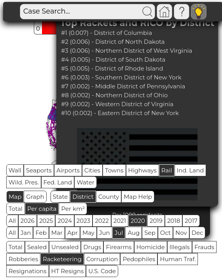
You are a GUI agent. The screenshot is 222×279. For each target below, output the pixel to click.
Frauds (204, 247)
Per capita (42, 208)
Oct (165, 232)
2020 (138, 220)
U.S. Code (102, 271)
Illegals (180, 247)
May (88, 232)
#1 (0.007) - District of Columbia (106, 32)
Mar (57, 232)
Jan (26, 232)
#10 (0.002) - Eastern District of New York (120, 113)
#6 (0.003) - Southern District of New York (121, 77)
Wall (15, 170)
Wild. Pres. (24, 182)
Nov (181, 232)
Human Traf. (178, 259)
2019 (156, 220)
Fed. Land (58, 182)
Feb (40, 232)
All (12, 220)
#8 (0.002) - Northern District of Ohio (114, 95)
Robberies (23, 259)
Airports (68, 170)
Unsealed (65, 247)
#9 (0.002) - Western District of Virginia (117, 104)
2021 (120, 220)
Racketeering (62, 259)
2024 (65, 220)
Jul (119, 232)
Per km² (73, 208)
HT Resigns (67, 271)
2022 (101, 220)
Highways (142, 170)
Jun (104, 232)
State (60, 196)
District (82, 196)
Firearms (118, 247)
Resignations (28, 271)
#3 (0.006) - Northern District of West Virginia (126, 50)
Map (15, 196)
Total (16, 208)
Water (85, 182)
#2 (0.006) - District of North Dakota (113, 41)
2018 (173, 220)
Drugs (92, 247)
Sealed (37, 247)
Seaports (39, 170)
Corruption (102, 259)
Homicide (150, 247)
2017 (191, 220)
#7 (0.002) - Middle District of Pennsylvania (123, 86)
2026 (28, 220)
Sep (149, 232)
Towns (114, 170)
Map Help (138, 196)
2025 (46, 220)
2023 (83, 220)
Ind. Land (190, 170)
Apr (72, 232)
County (108, 196)
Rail (166, 170)
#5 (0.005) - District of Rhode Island (112, 68)
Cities (92, 170)
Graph (35, 196)
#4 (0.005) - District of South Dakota (113, 59)
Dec (197, 232)
